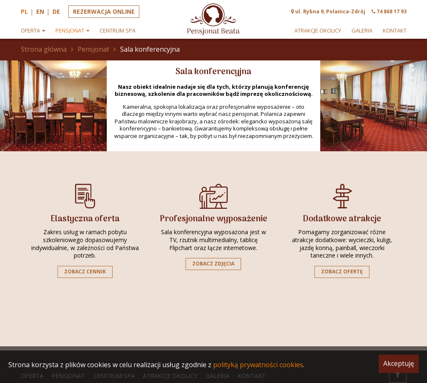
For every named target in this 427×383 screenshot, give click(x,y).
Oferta (30, 30)
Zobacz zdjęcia (213, 263)
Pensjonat (69, 30)
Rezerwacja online (104, 11)
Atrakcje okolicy (317, 30)
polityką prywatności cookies (258, 364)
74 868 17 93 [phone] (392, 11)
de (56, 11)
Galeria (362, 30)
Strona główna (44, 49)
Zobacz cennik (85, 271)
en (40, 11)
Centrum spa (118, 30)
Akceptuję (398, 363)
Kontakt (395, 30)
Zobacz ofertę (342, 271)
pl (24, 11)
